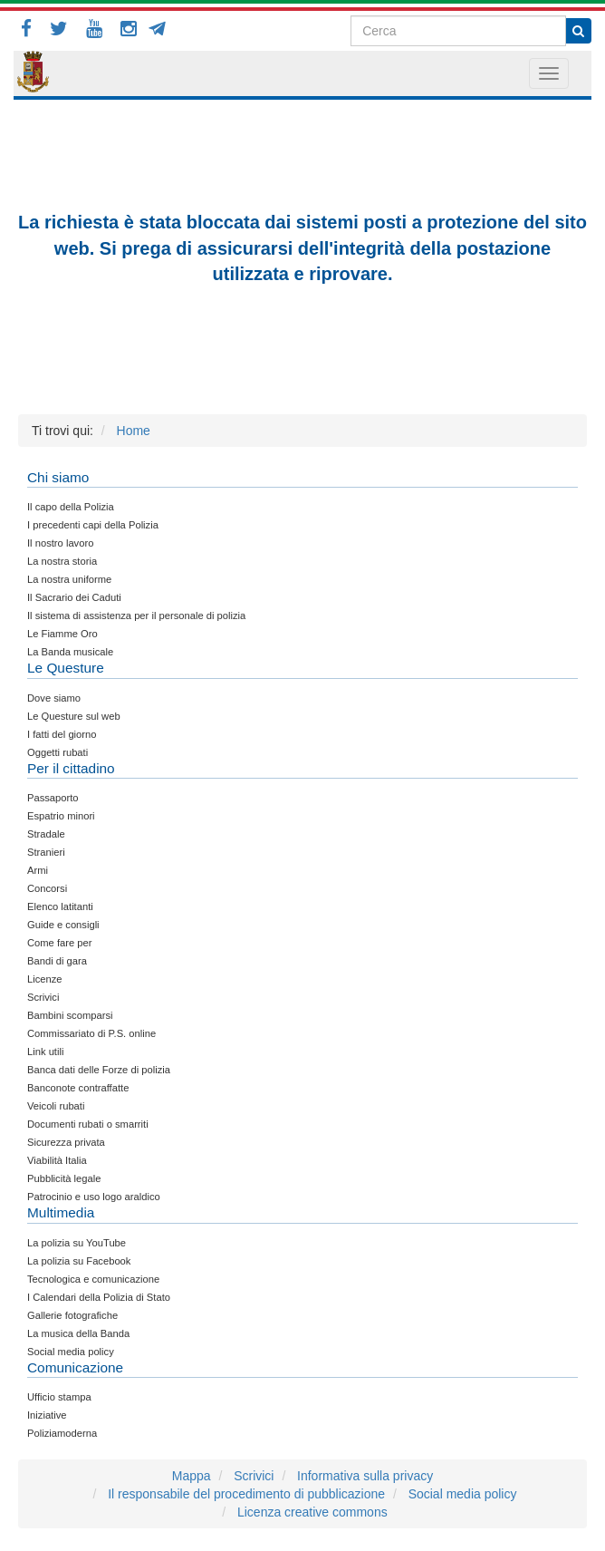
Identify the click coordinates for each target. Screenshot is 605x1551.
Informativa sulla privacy (365, 1476)
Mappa (191, 1476)
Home (133, 430)
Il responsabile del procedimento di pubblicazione (246, 1494)
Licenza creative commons (312, 1512)
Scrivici (254, 1476)
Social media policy (462, 1494)
